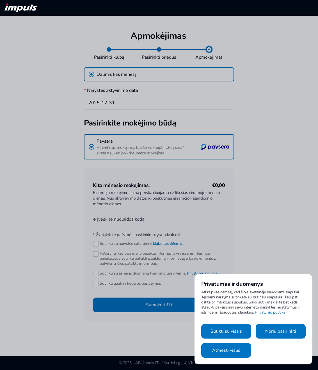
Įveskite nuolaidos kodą (118, 219)
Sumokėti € (159, 305)
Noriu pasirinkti (280, 331)
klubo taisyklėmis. (168, 243)
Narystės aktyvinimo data (111, 90)
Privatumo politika (202, 273)
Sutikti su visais (226, 331)
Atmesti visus (226, 350)
